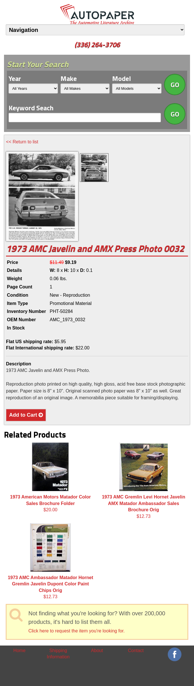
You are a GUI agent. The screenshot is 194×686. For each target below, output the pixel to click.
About (97, 650)
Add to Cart (26, 415)
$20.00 (50, 477)
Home (19, 650)
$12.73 (143, 480)
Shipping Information (58, 653)
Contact (136, 650)
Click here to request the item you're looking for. (76, 630)
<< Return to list (22, 141)
